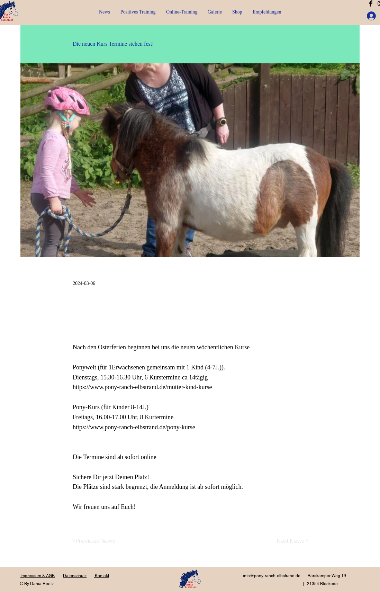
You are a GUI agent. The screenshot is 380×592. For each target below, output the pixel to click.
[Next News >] (290, 541)
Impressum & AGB (37, 575)
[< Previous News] (95, 541)
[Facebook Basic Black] (371, 3)
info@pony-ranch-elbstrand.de (271, 575)
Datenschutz (75, 575)
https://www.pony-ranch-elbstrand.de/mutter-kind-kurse (142, 387)
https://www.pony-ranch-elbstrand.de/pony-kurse (134, 427)
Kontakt (101, 575)
